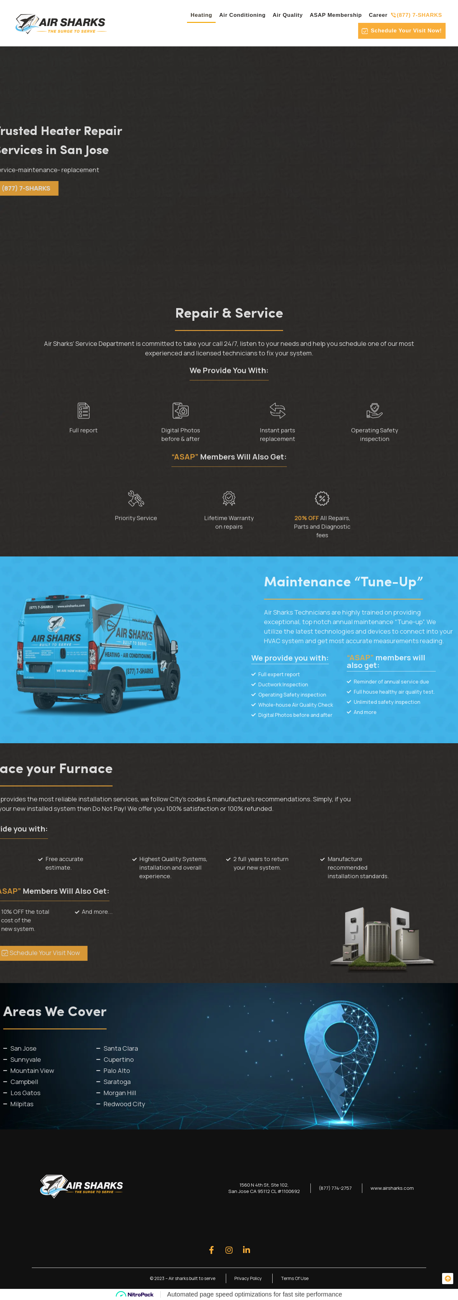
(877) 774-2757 (330, 1188)
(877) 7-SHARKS (419, 15)
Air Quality (288, 15)
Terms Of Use (296, 1278)
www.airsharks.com (390, 1188)
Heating (201, 15)
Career (378, 15)
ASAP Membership (336, 15)
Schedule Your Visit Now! (406, 31)
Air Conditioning (242, 15)
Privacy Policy (249, 1278)
